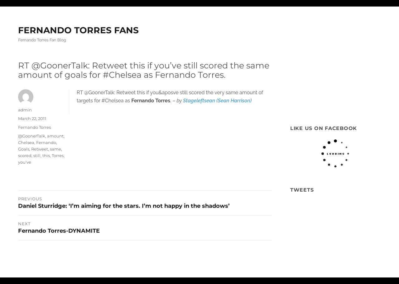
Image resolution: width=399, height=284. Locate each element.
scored (24, 155)
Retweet (39, 149)
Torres (58, 155)
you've (24, 162)
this (46, 155)
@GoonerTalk (31, 135)
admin (25, 109)
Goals (23, 149)
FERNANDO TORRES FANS (78, 30)
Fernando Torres (34, 127)
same (55, 149)
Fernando (46, 142)
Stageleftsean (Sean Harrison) (217, 101)
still (37, 155)
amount (55, 135)
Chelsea (26, 142)
